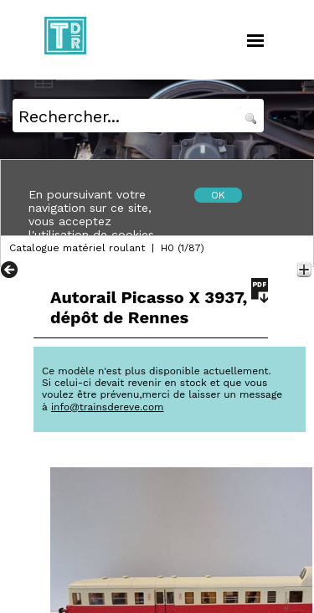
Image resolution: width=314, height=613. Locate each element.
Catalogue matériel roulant (77, 248)
